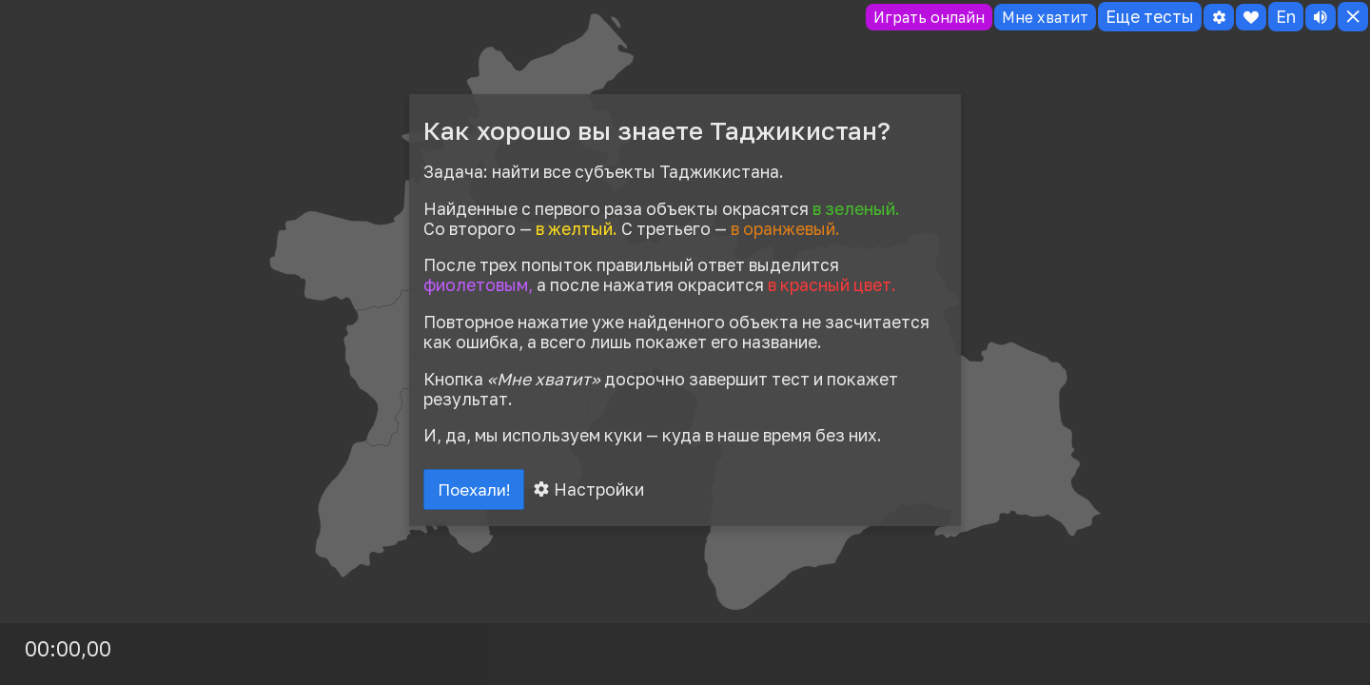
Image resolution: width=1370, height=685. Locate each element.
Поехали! (478, 490)
